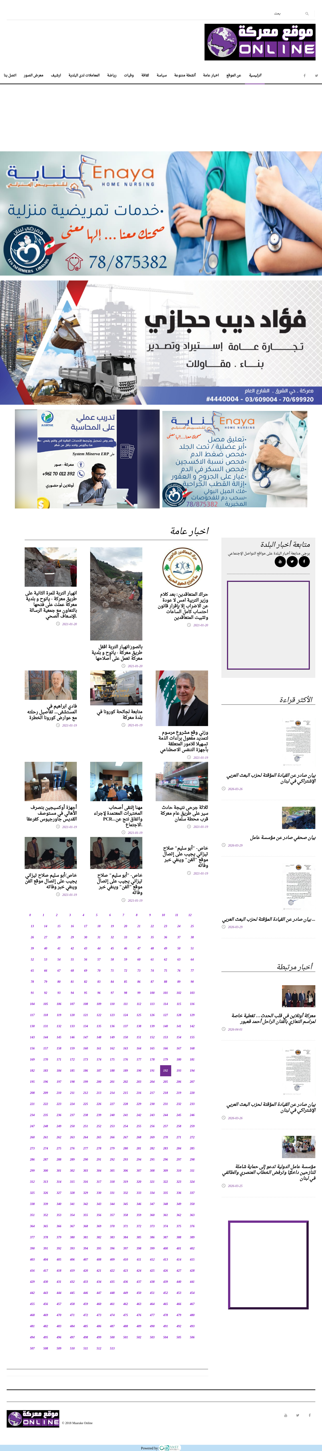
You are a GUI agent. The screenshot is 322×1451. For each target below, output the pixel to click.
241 (125, 1115)
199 (85, 1082)
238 (85, 1115)
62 (165, 960)
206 (179, 1082)
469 (45, 1315)
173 (85, 1060)
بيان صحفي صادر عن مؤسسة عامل (282, 838)
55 (72, 960)
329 (85, 1193)
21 (139, 926)
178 (152, 1060)
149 (112, 1038)
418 (59, 1271)
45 (112, 949)
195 (32, 1082)
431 (59, 1282)
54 (59, 960)
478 (165, 1315)
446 (85, 1293)
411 (139, 1260)
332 (125, 1193)
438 (152, 1282)
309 (165, 1171)
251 (85, 1126)
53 (45, 960)
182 (32, 1071)
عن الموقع (233, 75)
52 (32, 960)
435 (112, 1282)
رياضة (111, 75)
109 (99, 1004)
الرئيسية (255, 75)
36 (165, 938)
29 (72, 938)
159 (72, 1049)
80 (59, 982)
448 (112, 1293)
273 (32, 1149)
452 (165, 1293)
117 (32, 1015)
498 (85, 1338)
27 (45, 938)
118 (45, 1015)
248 (45, 1126)
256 (152, 1126)
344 (112, 1204)
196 (45, 1082)
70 (99, 971)
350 (192, 1204)
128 (179, 1015)
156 (32, 1049)
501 (125, 1338)
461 (112, 1304)
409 (112, 1260)
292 (112, 1160)
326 (45, 1193)
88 (165, 982)
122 (99, 1015)
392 (59, 1249)
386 (152, 1238)
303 (85, 1171)
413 (165, 1260)
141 (179, 1026)
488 (125, 1326)
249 (59, 1126)
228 (125, 1104)
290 (85, 1160)
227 (112, 1104)
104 (32, 1004)
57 (99, 960)
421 (99, 1271)
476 (139, 1315)
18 (99, 926)
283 (165, 1149)
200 (99, 1082)
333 (139, 1193)
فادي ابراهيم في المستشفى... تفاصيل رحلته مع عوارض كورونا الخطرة (52, 712)
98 (125, 993)
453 (179, 1293)
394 (85, 1249)
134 (85, 1026)
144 (45, 1038)
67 (59, 971)
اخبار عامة (211, 75)
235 (45, 1115)
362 (179, 1215)
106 (59, 1004)
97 (112, 993)
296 (165, 1160)
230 (152, 1104)
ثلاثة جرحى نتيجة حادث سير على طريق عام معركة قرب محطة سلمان (184, 814)
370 (112, 1226)
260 (32, 1138)
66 (45, 971)
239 (99, 1115)
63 (179, 960)
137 (125, 1026)
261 (45, 1138)
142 (192, 1026)
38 (192, 938)
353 (59, 1215)
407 (85, 1260)
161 (99, 1049)
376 (192, 1226)
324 (192, 1182)
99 (139, 993)
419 (72, 1271)
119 (59, 1015)
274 (45, 1149)
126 (152, 1015)
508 (45, 1349)
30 (85, 938)
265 (99, 1138)
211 (72, 1093)
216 (139, 1093)
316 (85, 1182)
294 (139, 1160)
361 (165, 1215)
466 (179, 1304)
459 (85, 1304)
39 (32, 949)
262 (59, 1138)
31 (99, 938)
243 (152, 1115)
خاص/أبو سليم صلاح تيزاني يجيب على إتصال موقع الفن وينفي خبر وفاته (51, 881)
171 (59, 1060)
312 (32, 1182)
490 (152, 1326)
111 (125, 1004)
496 (59, 1338)
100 (152, 993)
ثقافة (145, 75)
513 (112, 1349)
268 (139, 1138)
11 (176, 915)
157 (45, 1049)
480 (192, 1315)
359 (139, 1215)
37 (179, 938)
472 (85, 1315)
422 (112, 1271)
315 (72, 1182)
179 (165, 1060)
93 (59, 993)
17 (85, 926)
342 (85, 1204)
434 (99, 1282)
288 (59, 1160)
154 (179, 1038)
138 (139, 1026)
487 (112, 1326)
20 (125, 926)
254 (125, 1126)
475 (125, 1315)
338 (32, 1204)
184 (59, 1071)
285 (192, 1149)
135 (99, 1026)
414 (179, 1260)
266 (112, 1138)
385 (139, 1238)
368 (85, 1226)
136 (112, 1026)
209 (45, 1093)
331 (112, 1193)
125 (139, 1015)
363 (192, 1215)
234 (32, 1115)
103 (192, 993)
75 (165, 971)
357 (112, 1215)
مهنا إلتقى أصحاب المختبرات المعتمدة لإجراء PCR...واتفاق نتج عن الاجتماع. (118, 816)
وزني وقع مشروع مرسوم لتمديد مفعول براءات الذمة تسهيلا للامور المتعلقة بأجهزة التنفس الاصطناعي (183, 741)
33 (125, 938)
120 (72, 1015)
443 (45, 1293)
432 (72, 1282)
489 (139, 1326)
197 (59, 1082)
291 (99, 1160)
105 (45, 1004)
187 (99, 1071)
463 (139, 1304)
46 (125, 949)
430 (45, 1282)
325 (32, 1193)
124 (125, 1015)
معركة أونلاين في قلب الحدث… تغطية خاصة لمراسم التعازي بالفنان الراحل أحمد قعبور (273, 1019)
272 (192, 1138)
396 (112, 1249)
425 (152, 1271)
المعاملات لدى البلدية (83, 75)
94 (72, 993)
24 (179, 926)
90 (192, 982)
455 (32, 1304)
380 (72, 1238)
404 (45, 1260)
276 (72, 1149)
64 (192, 960)
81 (72, 982)
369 (99, 1226)
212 (85, 1093)
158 (59, 1049)
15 (59, 926)
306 (125, 1171)
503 (152, 1338)
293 (125, 1160)
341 (72, 1204)
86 (139, 982)
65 (32, 971)
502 (139, 1338)
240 (112, 1115)
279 (112, 1149)
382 (99, 1238)
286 (32, 1160)
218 (165, 1093)
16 (72, 926)
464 (152, 1304)
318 (112, 1182)
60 (139, 960)
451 (152, 1293)
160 (85, 1049)
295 (152, 1160)
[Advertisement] (161, 115)
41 (59, 949)
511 (85, 1349)
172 (72, 1060)
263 (72, 1138)
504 (165, 1338)
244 (165, 1115)
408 (99, 1260)
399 (152, 1249)
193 (179, 1071)
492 (179, 1326)
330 (99, 1193)
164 (139, 1049)
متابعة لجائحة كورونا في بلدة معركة (119, 715)
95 (85, 993)
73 (139, 971)
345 (125, 1204)
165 (152, 1049)
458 (72, 1304)
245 (179, 1115)
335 (165, 1193)
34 (139, 938)
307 (139, 1171)
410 (125, 1260)
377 (32, 1238)
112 (139, 1004)
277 (85, 1149)
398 (139, 1249)
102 (179, 993)
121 (85, 1015)
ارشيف (56, 75)
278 (99, 1149)
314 (59, 1182)
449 (125, 1293)
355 (85, 1215)
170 (45, 1060)
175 (112, 1060)
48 (152, 949)
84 (112, 982)
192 (165, 1071)
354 (72, 1215)
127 (165, 1015)
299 (32, 1171)
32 (112, 938)
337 (192, 1193)
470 (59, 1315)
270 (165, 1138)
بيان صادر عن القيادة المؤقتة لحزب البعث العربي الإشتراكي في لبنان (271, 778)
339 (45, 1204)
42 (72, 949)
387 (165, 1238)
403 (32, 1260)
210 (59, 1093)
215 (125, 1093)
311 (192, 1171)
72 (125, 971)
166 (165, 1049)
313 (45, 1182)
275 (59, 1149)
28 (59, 938)
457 (59, 1304)
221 (32, 1104)
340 (59, 1204)
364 (32, 1226)
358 (125, 1215)
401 (179, 1249)
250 (72, 1126)
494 (32, 1338)
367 (72, 1226)
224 (72, 1104)
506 (192, 1338)
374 (165, 1226)
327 (59, 1193)
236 (59, 1115)
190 (139, 1071)
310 (179, 1171)
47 (139, 949)
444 (59, 1293)
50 (179, 949)
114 (165, 1004)
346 (139, 1204)
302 (72, 1171)
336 (179, 1193)
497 (72, 1338)
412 (152, 1260)
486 (99, 1326)
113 (152, 1004)
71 (112, 971)
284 (179, 1149)
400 (165, 1249)
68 (72, 971)
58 (112, 960)
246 (192, 1115)
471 (72, 1315)
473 (99, 1315)
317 (99, 1182)
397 (125, 1249)
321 (152, 1182)
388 (179, 1238)
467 (192, 1304)
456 (45, 1304)
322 (165, 1182)
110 (112, 1004)
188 (112, 1071)
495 (45, 1338)
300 (45, 1171)
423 (125, 1271)
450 (139, 1293)
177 (139, 1060)
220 (192, 1093)
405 (59, 1260)
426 (165, 1271)
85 (125, 982)
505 (179, 1338)
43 (85, 949)
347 (152, 1204)
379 (59, 1238)
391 (45, 1249)
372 (139, 1226)
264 (85, 1138)
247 (32, 1126)
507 (32, 1349)
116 (192, 1004)
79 (45, 982)
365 (45, 1226)
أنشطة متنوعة (184, 75)
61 (152, 960)
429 (32, 1282)
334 (152, 1193)
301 (59, 1171)
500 (112, 1338)
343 (99, 1204)
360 (152, 1215)
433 (85, 1282)
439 (165, 1282)
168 (192, 1049)
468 (32, 1315)
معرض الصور (33, 75)
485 (85, 1326)
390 (32, 1249)
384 (125, 1238)
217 (152, 1093)
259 (192, 1126)
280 (125, 1149)
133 (72, 1026)
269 (152, 1138)
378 (45, 1238)
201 (112, 1082)
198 (72, 1082)
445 (72, 1293)
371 (125, 1226)
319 (125, 1182)
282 (152, 1149)
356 (99, 1215)
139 (152, 1026)
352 (45, 1215)
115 (179, 1004)
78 (32, 982)
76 (179, 971)
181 (192, 1060)
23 (165, 926)
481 (32, 1326)
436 (125, 1282)
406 (72, 1260)
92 (45, 993)
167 (179, 1049)
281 (139, 1149)
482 (45, 1326)
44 (99, 949)
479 (179, 1315)
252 (99, 1126)
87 (152, 982)
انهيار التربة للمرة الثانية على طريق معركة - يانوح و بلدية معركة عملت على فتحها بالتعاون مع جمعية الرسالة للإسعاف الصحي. (51, 605)
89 (179, 982)
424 (139, 1271)
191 (152, 1071)
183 (45, 1071)
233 (192, 1104)
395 (99, 1249)
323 (179, 1182)
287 (45, 1160)
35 (152, 938)
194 (192, 1071)
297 (179, 1160)
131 (45, 1026)
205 (165, 1082)
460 (99, 1304)
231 (165, 1104)
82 (85, 982)
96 (99, 993)
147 (85, 1038)
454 (192, 1293)
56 (85, 960)
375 (179, 1226)
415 (192, 1260)
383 (112, 1238)
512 (99, 1349)
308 (152, 1171)
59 (125, 960)
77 (192, 971)
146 (72, 1038)
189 (125, 1071)
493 (192, 1326)
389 (192, 1238)
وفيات (129, 75)
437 (139, 1282)
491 (165, 1326)
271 (179, 1138)
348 (165, 1204)
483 (59, 1326)
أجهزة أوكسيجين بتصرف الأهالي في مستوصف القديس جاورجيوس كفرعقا (51, 814)
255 (139, 1126)
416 (32, 1271)
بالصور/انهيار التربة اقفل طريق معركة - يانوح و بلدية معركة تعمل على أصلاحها (117, 653)
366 (59, 1226)
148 (99, 1038)
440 (179, 1282)
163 (125, 1049)
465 (165, 1304)
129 (192, 1015)
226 (99, 1104)
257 (165, 1126)
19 (112, 926)
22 (152, 926)
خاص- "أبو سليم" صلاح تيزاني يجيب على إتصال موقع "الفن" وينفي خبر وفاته (119, 884)
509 (59, 1349)
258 (179, 1126)
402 (192, 1249)
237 (72, 1115)
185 (72, 1071)
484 (72, 1326)
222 (45, 1104)
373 (152, 1226)
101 (165, 993)
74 (152, 971)
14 (45, 926)
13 (32, 926)
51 (192, 949)
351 (32, 1215)
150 (125, 1038)
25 (192, 926)
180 (179, 1060)
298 (192, 1160)
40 (45, 949)
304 (99, 1171)
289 (72, 1160)
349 (179, 1204)
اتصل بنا (10, 75)
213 (99, 1093)
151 (139, 1038)
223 (59, 1104)
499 (99, 1338)
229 (139, 1104)
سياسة (162, 75)
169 (32, 1060)
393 (72, 1249)
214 (112, 1093)
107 (72, 1004)
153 (165, 1038)
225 (85, 1104)
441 (192, 1282)
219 (179, 1093)
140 (165, 1026)
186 (85, 1071)
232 (179, 1104)
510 (72, 1349)
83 (99, 982)
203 (139, 1082)
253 (112, 1126)
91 (32, 993)
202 (125, 1082)
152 (152, 1038)
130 (32, 1026)
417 (45, 1271)
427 (179, 1271)
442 (32, 1293)
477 (152, 1315)
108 (85, 1004)
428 (192, 1271)
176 (125, 1060)
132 (59, 1026)
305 (112, 1171)
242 (139, 1115)
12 (190, 915)
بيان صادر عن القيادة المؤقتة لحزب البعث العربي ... (268, 919)
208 (32, 1093)
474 (112, 1315)
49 (165, 949)
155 (192, 1038)
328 (72, 1193)
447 (99, 1293)
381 (85, 1238)
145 (59, 1038)
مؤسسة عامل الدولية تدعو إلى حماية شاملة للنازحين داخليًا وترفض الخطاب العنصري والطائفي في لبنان (268, 1173)
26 (32, 938)
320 (139, 1182)
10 (163, 915)
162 (112, 1049)
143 (32, 1038)
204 (152, 1082)
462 (125, 1304)
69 (85, 971)
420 (85, 1271)
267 (125, 1138)
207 (192, 1082)
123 (112, 1015)
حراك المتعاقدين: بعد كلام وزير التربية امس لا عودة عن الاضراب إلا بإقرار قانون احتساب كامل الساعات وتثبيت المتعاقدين (183, 606)
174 (99, 1060)
